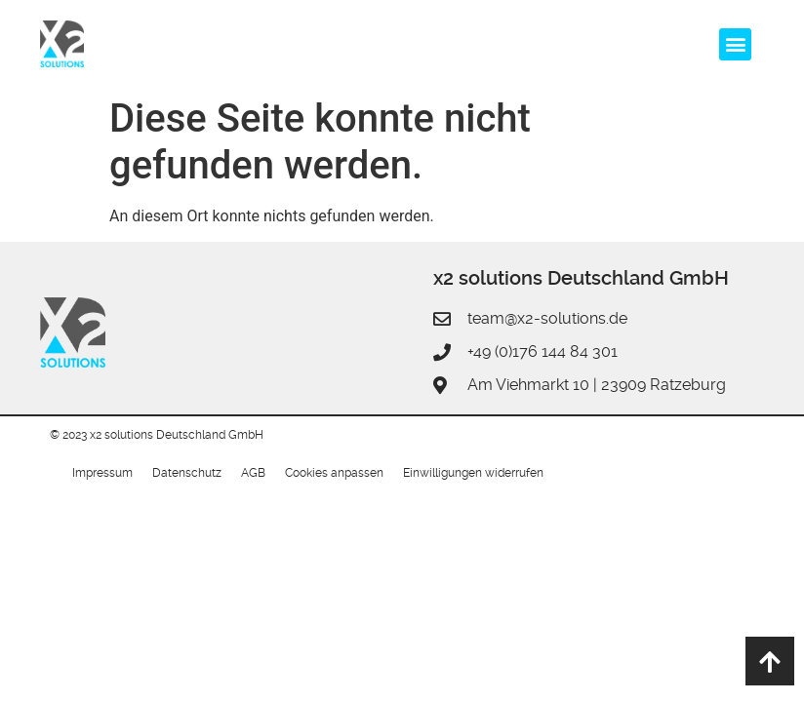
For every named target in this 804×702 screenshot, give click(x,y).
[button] (735, 44)
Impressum (102, 473)
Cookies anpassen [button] (334, 473)
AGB (253, 473)
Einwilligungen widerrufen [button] (473, 473)
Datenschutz (186, 473)
